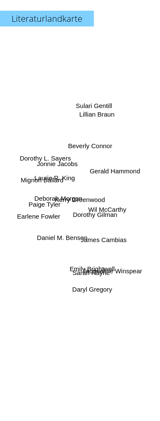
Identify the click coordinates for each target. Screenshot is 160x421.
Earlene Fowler (40, 215)
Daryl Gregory (91, 285)
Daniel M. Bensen (62, 235)
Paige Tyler (45, 205)
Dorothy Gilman (95, 214)
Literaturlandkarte (47, 18)
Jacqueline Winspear (111, 267)
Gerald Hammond (115, 171)
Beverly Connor (90, 147)
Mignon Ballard (42, 180)
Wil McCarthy (106, 207)
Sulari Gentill (93, 110)
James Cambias (103, 238)
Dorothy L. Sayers (47, 159)
